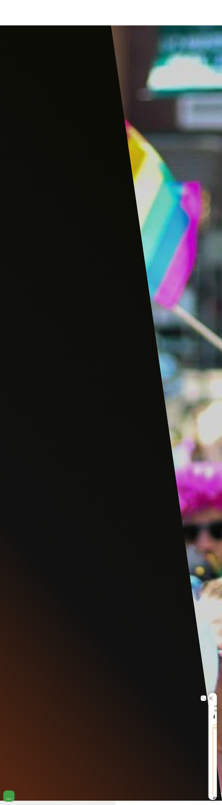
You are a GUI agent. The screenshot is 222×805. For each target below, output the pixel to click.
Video (124, 13)
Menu (202, 12)
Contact (160, 13)
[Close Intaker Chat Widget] (210, 695)
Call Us (184, 13)
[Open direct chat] (203, 695)
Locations (142, 13)
